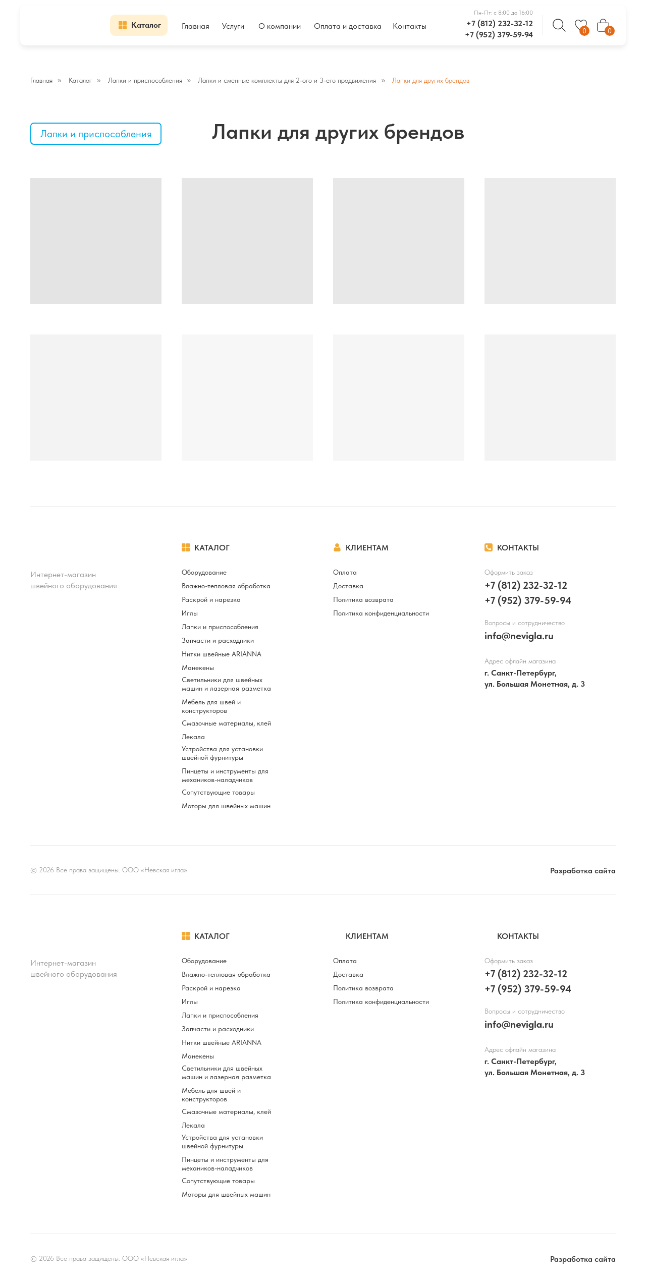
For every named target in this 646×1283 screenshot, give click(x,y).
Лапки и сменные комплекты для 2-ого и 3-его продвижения (287, 80)
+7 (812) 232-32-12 (499, 23)
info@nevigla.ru (519, 636)
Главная (41, 80)
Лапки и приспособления (145, 80)
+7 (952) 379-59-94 (499, 34)
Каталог (80, 80)
